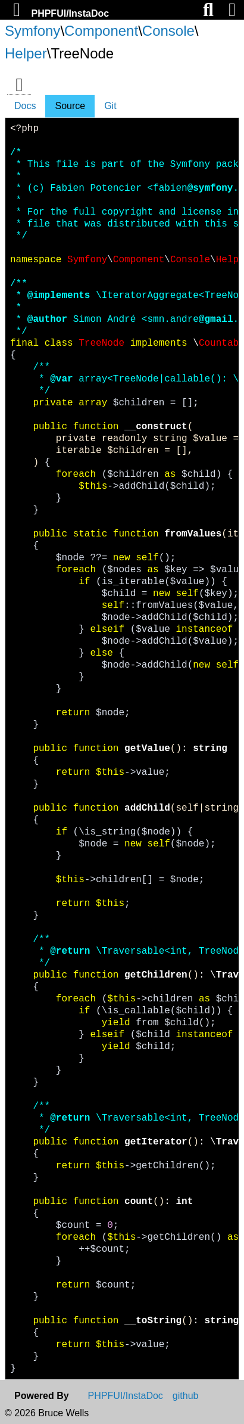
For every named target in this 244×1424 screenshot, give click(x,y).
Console (168, 31)
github (186, 1396)
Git (110, 106)
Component (101, 31)
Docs (25, 106)
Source (70, 106)
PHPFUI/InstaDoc (70, 13)
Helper (26, 53)
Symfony (32, 31)
